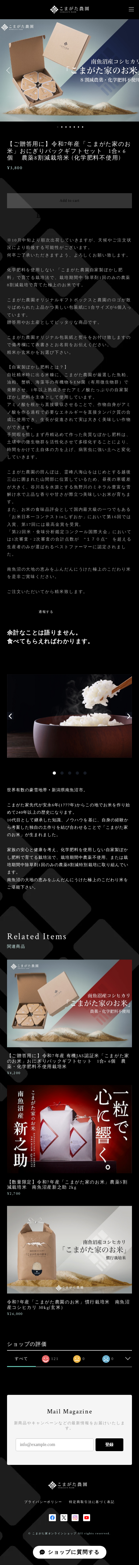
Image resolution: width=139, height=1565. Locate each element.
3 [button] (65, 127)
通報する (46, 611)
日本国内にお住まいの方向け (69, 215)
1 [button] (57, 127)
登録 (109, 1444)
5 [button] (74, 127)
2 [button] (61, 127)
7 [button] (82, 127)
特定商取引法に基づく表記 (92, 1502)
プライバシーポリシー (43, 1502)
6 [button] (78, 127)
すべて (21, 1358)
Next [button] (129, 70)
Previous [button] (9, 70)
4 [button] (70, 127)
